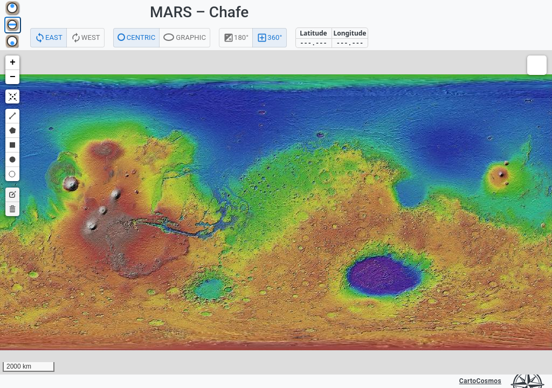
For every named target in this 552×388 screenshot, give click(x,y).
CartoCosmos (480, 381)
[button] (12, 63)
